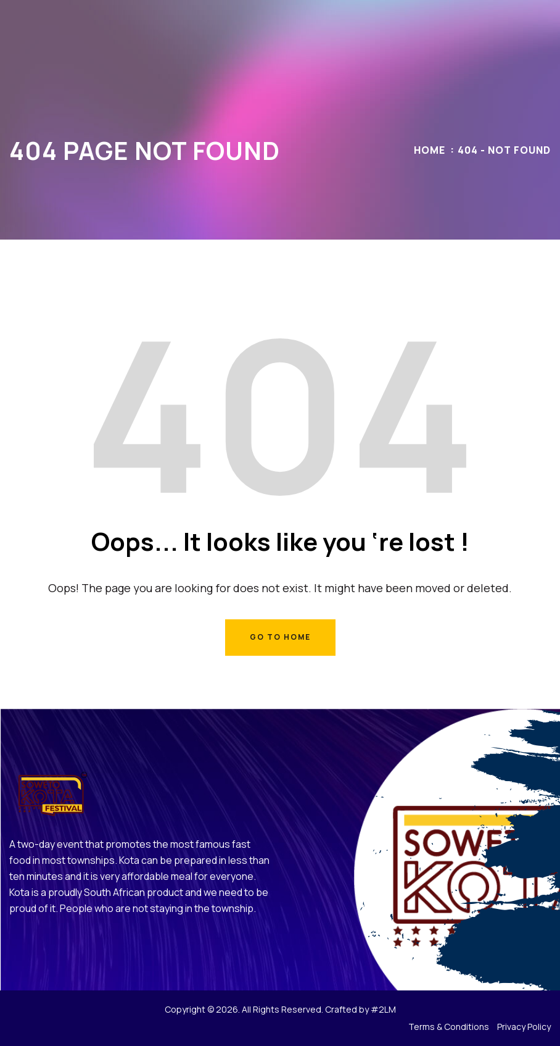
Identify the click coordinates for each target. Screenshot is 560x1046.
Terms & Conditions (448, 1026)
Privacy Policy (524, 1026)
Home (429, 150)
